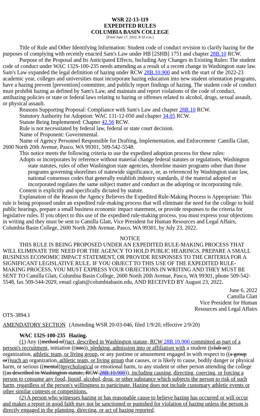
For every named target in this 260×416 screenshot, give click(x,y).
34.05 (169, 116)
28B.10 (218, 54)
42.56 (108, 122)
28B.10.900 (157, 72)
